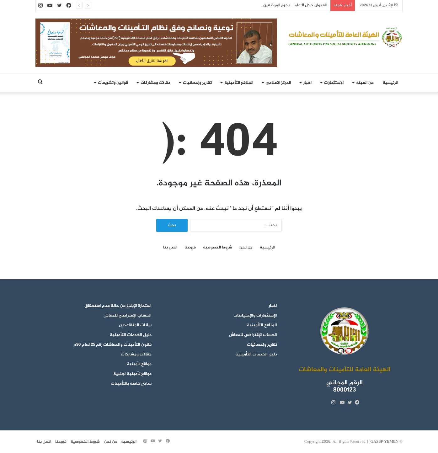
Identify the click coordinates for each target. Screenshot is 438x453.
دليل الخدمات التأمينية (256, 354)
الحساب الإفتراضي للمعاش (253, 335)
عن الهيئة (365, 82)
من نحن (246, 247)
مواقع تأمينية (139, 364)
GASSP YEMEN (384, 441)
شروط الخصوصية (217, 247)
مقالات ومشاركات (155, 82)
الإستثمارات (334, 82)
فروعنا (190, 247)
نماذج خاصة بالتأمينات (131, 383)
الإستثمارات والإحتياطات (255, 315)
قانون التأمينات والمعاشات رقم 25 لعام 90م (112, 344)
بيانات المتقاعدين (135, 325)
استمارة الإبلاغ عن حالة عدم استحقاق (118, 305)
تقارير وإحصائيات (197, 82)
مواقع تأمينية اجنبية (132, 373)
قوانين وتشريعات (113, 82)
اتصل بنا (170, 247)
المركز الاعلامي (278, 82)
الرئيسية (390, 82)
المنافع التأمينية (238, 82)
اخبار (307, 82)
